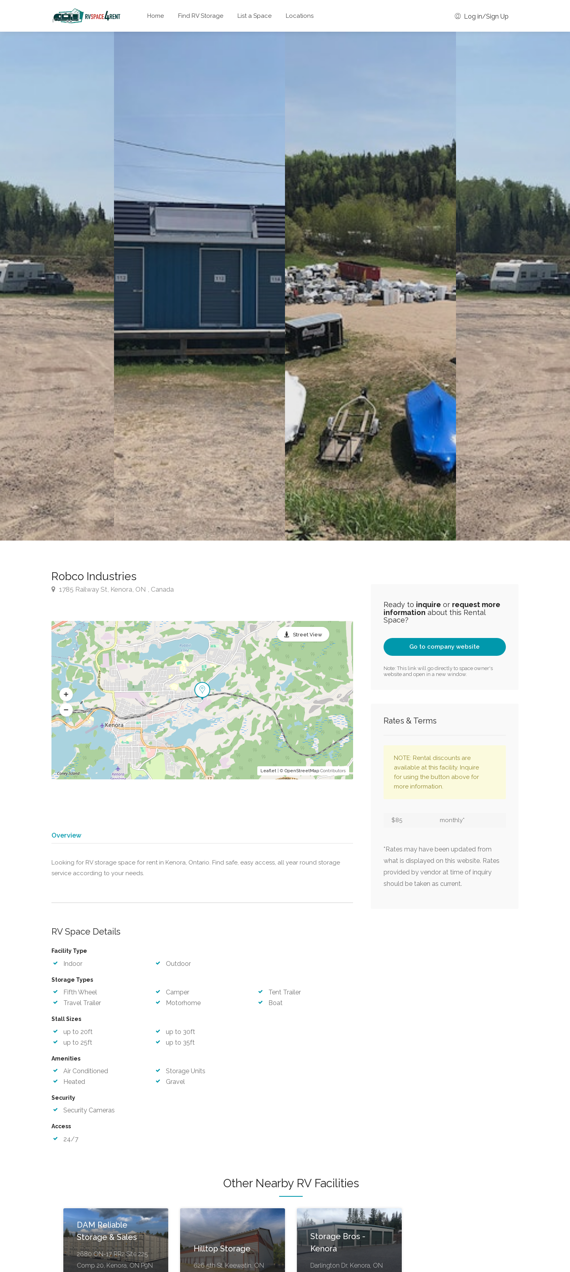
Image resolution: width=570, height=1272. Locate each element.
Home (155, 15)
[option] (370, 286)
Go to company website (444, 646)
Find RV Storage (200, 15)
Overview (66, 835)
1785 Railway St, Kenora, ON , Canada (112, 589)
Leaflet (268, 770)
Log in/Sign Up (482, 16)
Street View (307, 635)
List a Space (255, 15)
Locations (300, 15)
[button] (66, 694)
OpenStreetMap (302, 770)
